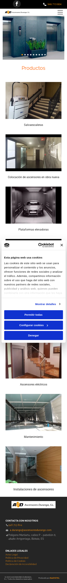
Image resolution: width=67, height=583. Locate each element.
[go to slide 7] (39, 54)
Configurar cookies (33, 325)
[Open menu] (60, 12)
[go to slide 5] (33, 54)
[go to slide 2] (25, 54)
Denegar (33, 335)
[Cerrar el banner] (61, 245)
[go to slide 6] (36, 54)
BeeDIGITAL (54, 578)
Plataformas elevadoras (33, 229)
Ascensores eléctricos (33, 384)
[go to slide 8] (42, 54)
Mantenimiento (33, 437)
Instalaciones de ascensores (33, 489)
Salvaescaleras (33, 125)
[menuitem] (13, 554)
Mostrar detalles (45, 304)
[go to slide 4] (30, 54)
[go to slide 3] (28, 54)
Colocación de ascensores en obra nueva (33, 177)
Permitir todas (33, 314)
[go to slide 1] (22, 54)
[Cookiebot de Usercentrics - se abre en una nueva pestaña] (40, 245)
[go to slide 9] (45, 54)
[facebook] (17, 4)
